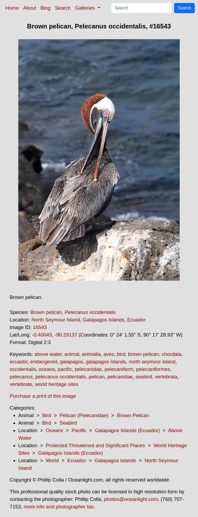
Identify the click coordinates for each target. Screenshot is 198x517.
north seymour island (152, 361)
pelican (97, 376)
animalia (91, 354)
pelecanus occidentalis (60, 376)
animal (71, 354)
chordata (171, 354)
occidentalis (23, 369)
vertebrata (166, 376)
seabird (144, 376)
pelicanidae (120, 376)
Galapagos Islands (104, 320)
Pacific (79, 430)
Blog (46, 8)
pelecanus (21, 376)
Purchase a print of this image (43, 396)
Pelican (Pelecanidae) (83, 415)
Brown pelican (46, 312)
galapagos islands (106, 361)
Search (63, 8)
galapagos (71, 361)
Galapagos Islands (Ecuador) (127, 430)
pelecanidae (88, 369)
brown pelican (143, 354)
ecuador (18, 361)
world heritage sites (56, 384)
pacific (65, 369)
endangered (43, 361)
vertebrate (21, 384)
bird (121, 354)
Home (12, 8)
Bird (46, 415)
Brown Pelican (133, 415)
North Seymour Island (55, 320)
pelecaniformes (153, 369)
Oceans (54, 430)
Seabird (68, 423)
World (52, 460)
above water (48, 354)
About (29, 8)
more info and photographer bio (59, 506)
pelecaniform (119, 369)
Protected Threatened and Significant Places (95, 445)
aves (108, 354)
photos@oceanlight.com (131, 499)
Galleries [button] (85, 8)
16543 (40, 327)
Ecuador (136, 320)
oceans (47, 369)
